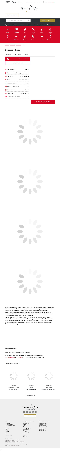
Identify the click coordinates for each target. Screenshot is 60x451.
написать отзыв (17, 63)
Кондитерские (25, 436)
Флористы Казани (42, 428)
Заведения (12, 45)
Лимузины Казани (42, 424)
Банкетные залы (26, 423)
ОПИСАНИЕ (8, 54)
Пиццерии (25, 435)
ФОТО (14, 54)
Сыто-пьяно (49, 378)
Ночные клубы (26, 429)
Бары (24, 430)
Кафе (24, 425)
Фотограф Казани (42, 430)
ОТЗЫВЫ (26, 54)
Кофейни (25, 434)
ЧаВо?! (38, 2)
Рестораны (18, 45)
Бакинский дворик (13, 378)
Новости (33, 2)
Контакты (7, 431)
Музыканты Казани (43, 423)
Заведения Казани (8, 2)
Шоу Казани (41, 429)
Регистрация (52, 2)
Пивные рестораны (26, 428)
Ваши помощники (14, 2)
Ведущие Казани (42, 425)
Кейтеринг (25, 431)
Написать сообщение (43, 102)
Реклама (7, 430)
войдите (20, 357)
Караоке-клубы (26, 426)
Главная (7, 45)
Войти (46, 2)
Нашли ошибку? (9, 435)
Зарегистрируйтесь (10, 357)
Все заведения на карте (20, 2)
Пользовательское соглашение (11, 434)
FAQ (6, 432)
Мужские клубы (26, 432)
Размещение (27, 2)
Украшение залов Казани (44, 426)
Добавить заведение (12, 15)
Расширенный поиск (46, 20)
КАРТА (20, 54)
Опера (31, 378)
